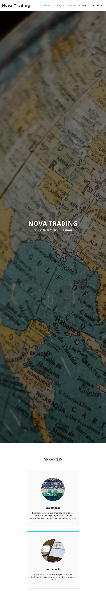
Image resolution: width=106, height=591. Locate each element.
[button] (94, 5)
